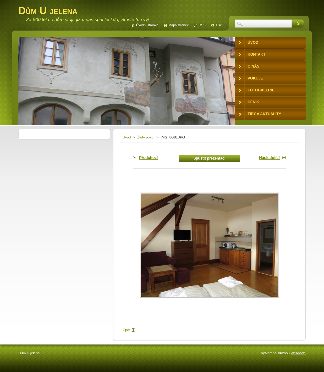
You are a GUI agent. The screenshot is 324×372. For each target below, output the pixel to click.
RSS (202, 25)
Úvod (127, 137)
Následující (269, 157)
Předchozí (148, 157)
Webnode (298, 353)
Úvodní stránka (147, 25)
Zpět (127, 330)
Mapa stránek (178, 25)
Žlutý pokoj (145, 137)
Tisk (218, 25)
